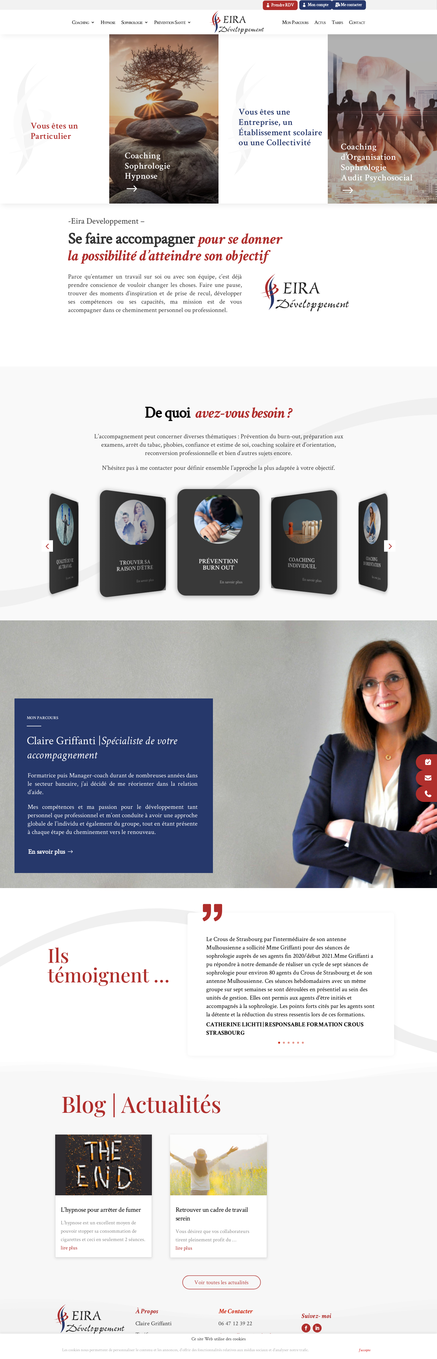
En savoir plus (69, 577)
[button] (47, 546)
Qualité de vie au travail (65, 564)
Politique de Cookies (332, 1350)
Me (236, 1312)
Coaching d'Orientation (372, 562)
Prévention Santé (169, 22)
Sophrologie (131, 22)
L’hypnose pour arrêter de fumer (101, 1209)
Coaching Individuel (302, 563)
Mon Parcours (295, 22)
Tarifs (337, 22)
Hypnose (108, 22)
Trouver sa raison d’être (134, 566)
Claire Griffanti (153, 1323)
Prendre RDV (282, 5)
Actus (320, 22)
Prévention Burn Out (218, 565)
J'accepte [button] (364, 1350)
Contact (357, 22)
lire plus (69, 1247)
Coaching (80, 22)
